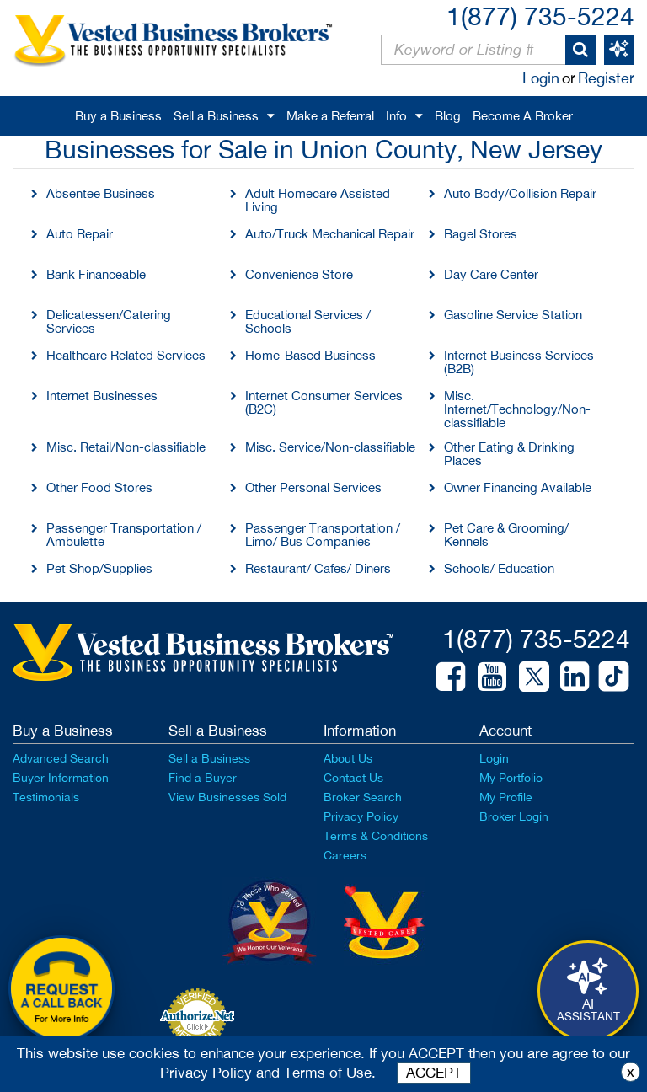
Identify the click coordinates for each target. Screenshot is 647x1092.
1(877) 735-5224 (540, 15)
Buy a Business (118, 116)
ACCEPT (434, 1072)
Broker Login (513, 816)
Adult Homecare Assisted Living (317, 200)
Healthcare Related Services (126, 355)
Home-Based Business (310, 355)
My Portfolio (511, 777)
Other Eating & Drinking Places (509, 454)
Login (540, 78)
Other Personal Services (313, 487)
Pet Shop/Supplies (99, 568)
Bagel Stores (480, 234)
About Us (348, 758)
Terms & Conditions (376, 836)
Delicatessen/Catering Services (108, 321)
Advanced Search (61, 758)
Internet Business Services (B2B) (519, 362)
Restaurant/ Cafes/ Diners (318, 568)
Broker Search (363, 797)
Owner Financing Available (517, 487)
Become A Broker (523, 116)
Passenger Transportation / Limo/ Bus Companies (322, 535)
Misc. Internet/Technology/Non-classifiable (517, 409)
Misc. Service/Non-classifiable (330, 447)
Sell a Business (216, 116)
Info (396, 116)
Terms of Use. (330, 1072)
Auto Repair (79, 234)
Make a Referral (330, 116)
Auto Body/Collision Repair (520, 193)
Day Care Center (491, 274)
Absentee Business (100, 193)
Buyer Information (61, 777)
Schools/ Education (499, 568)
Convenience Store (299, 274)
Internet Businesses (102, 395)
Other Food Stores (99, 487)
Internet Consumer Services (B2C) (324, 402)
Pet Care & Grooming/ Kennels (506, 535)
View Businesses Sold (227, 797)
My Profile (505, 797)
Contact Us (353, 777)
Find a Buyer (202, 777)
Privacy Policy (361, 816)
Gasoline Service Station (513, 315)
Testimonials (46, 797)
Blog (448, 116)
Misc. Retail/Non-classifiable (126, 447)
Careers (345, 855)
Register (606, 78)
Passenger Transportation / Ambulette (123, 535)
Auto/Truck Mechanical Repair (329, 234)
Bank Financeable (96, 274)
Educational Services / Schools (308, 321)
